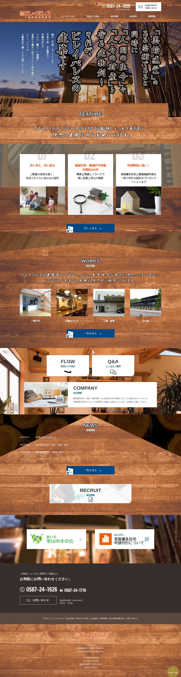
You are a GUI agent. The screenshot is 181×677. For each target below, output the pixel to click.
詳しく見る (90, 228)
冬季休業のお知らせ (46, 437)
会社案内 (133, 16)
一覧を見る (90, 333)
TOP (46, 618)
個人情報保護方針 (116, 618)
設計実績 (114, 16)
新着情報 (152, 16)
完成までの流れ (93, 16)
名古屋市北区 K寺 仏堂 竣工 (52, 445)
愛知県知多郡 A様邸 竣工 (50, 452)
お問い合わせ (130, 618)
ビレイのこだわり (68, 16)
